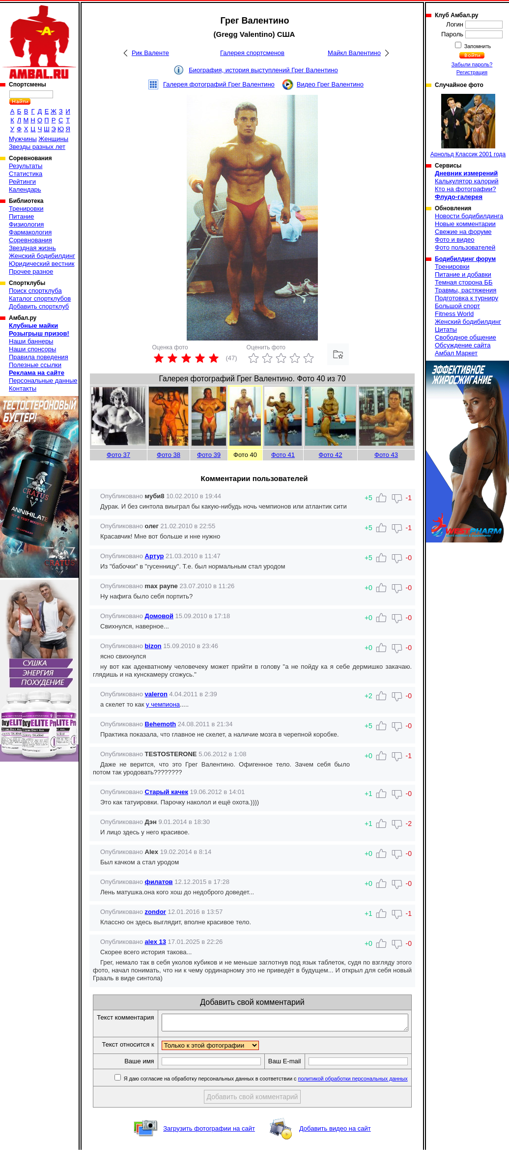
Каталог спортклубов (40, 298)
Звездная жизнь (32, 248)
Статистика (25, 173)
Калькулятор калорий (467, 181)
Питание (21, 216)
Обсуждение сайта (462, 345)
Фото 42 (330, 454)
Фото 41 (283, 454)
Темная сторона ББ (464, 282)
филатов (159, 881)
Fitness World (454, 313)
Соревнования (30, 240)
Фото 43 (386, 454)
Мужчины (23, 138)
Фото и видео (455, 239)
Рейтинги (22, 181)
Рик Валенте (150, 53)
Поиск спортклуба (35, 290)
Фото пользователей (465, 247)
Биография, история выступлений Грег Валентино (263, 70)
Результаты (25, 166)
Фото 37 (118, 454)
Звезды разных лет (37, 146)
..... (184, 704)
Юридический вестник (41, 263)
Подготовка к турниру (466, 298)
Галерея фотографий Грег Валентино (219, 84)
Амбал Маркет (456, 353)
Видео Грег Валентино (330, 84)
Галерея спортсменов (252, 53)
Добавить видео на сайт (335, 1145)
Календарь (25, 189)
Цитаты (446, 329)
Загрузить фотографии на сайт (209, 1145)
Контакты (22, 388)
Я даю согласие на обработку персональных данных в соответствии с (268, 1096)
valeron (156, 694)
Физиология (26, 224)
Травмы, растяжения (465, 290)
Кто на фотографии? (465, 189)
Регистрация (471, 72)
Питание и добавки (463, 274)
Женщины (53, 138)
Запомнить (477, 46)
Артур (154, 556)
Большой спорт (457, 306)
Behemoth (160, 724)
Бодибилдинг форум (465, 259)
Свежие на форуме (463, 231)
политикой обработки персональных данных (356, 1096)
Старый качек (166, 792)
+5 (368, 726)
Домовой (159, 616)
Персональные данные (43, 380)
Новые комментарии (465, 224)
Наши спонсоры (32, 349)
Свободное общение (465, 337)
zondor (155, 911)
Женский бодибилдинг (42, 255)
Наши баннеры (31, 341)
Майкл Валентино (354, 53)
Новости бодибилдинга (469, 216)
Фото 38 (168, 454)
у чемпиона (163, 704)
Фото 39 (209, 454)
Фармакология (30, 232)
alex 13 (155, 941)
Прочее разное (31, 271)
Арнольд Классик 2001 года (468, 126)
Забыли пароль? (472, 64)
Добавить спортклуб (39, 306)
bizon (153, 646)
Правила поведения (38, 357)
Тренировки (26, 208)
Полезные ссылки (35, 365)
